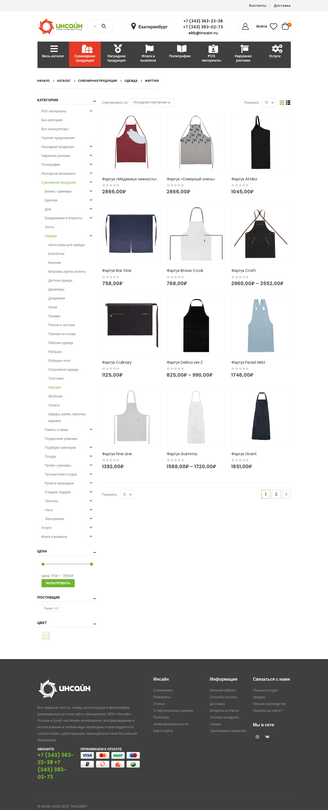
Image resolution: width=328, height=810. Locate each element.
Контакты (257, 5)
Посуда (50, 456)
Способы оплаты (223, 688)
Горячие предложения (58, 138)
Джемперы (56, 289)
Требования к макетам (228, 722)
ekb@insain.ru (203, 33)
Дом (48, 209)
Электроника (54, 519)
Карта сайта (163, 722)
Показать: (252, 102)
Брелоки (51, 200)
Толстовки (55, 378)
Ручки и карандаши (59, 483)
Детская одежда (60, 280)
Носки (52, 307)
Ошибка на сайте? (268, 702)
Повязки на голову (61, 334)
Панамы (54, 316)
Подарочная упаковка (61, 438)
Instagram (257, 728)
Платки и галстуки (61, 325)
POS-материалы (54, 111)
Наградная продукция (116, 54)
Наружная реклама (243, 54)
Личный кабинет (223, 681)
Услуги (275, 52)
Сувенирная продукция (84, 54)
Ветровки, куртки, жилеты (67, 271)
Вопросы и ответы (224, 702)
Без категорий (52, 120)
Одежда (51, 236)
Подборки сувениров (60, 447)
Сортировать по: (115, 102)
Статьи (159, 695)
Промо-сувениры (58, 465)
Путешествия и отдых (61, 474)
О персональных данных (173, 702)
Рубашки (54, 351)
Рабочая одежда (60, 342)
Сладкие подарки (58, 492)
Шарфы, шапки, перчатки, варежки (67, 417)
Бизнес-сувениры (58, 191)
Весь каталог (53, 52)
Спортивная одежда (63, 369)
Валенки (54, 262)
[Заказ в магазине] (152, 102)
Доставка (282, 5)
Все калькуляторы (55, 129)
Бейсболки (56, 253)
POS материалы (211, 54)
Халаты (54, 405)
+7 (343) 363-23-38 (203, 21)
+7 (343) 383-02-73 (203, 27)
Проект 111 (51, 608)
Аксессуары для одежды (66, 244)
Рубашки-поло (59, 360)
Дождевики (56, 298)
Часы (49, 510)
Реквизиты (162, 688)
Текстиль (51, 501)
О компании (162, 681)
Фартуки (54, 387)
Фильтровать (58, 583)
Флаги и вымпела (148, 54)
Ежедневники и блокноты (63, 218)
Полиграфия (180, 52)
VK (267, 728)
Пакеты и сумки (56, 429)
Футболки (55, 396)
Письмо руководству (269, 695)
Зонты (49, 227)
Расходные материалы (306, 54)
